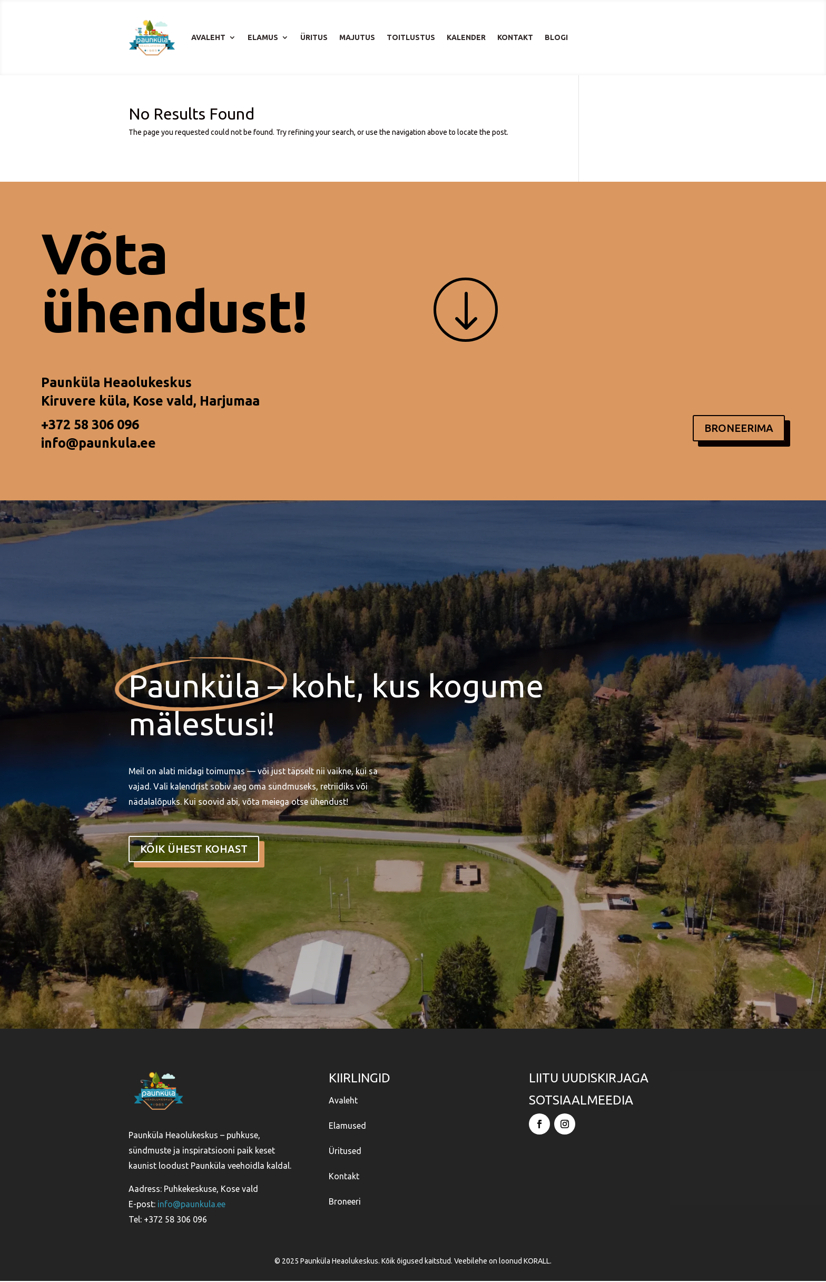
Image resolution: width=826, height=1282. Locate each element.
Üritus (314, 37)
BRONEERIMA (738, 428)
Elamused (347, 1126)
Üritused (345, 1152)
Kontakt (515, 37)
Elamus (263, 37)
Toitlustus (411, 37)
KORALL (537, 1262)
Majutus (357, 37)
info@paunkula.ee (98, 443)
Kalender (466, 37)
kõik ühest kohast (194, 849)
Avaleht (208, 37)
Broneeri (345, 1202)
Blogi (556, 37)
